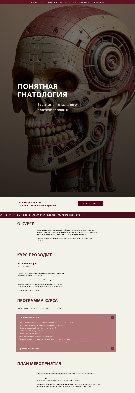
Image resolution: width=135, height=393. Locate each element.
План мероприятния (68, 2)
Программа (52, 2)
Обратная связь (98, 2)
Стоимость (84, 2)
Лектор (42, 2)
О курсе (34, 2)
